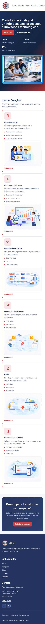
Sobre (28, 5)
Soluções (21, 5)
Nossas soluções (24, 32)
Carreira (34, 5)
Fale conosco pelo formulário (12, 587)
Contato (41, 5)
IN (8, 606)
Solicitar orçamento (22, 524)
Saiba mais (8, 32)
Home (14, 5)
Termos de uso (24, 620)
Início (4, 563)
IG (4, 606)
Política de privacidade (9, 620)
